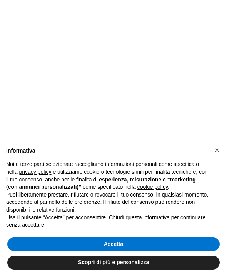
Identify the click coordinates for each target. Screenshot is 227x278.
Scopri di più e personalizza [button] (113, 262)
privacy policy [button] (35, 172)
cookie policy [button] (152, 187)
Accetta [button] (114, 244)
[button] (217, 150)
